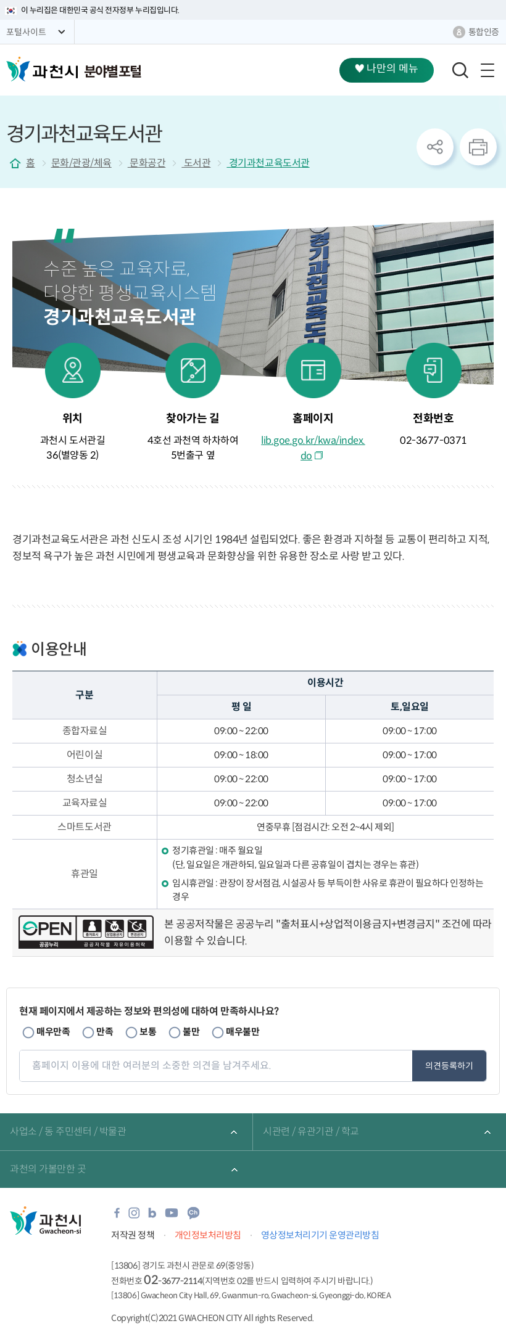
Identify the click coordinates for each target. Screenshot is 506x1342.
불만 (191, 1031)
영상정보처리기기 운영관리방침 (320, 1235)
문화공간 (147, 163)
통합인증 (483, 32)
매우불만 (242, 1031)
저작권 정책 (132, 1235)
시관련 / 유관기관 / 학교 (311, 1131)
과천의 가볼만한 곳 (48, 1169)
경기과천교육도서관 (267, 163)
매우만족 (53, 1031)
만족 (104, 1031)
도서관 (195, 163)
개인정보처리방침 (208, 1235)
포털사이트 (26, 32)
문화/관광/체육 (81, 163)
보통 (147, 1031)
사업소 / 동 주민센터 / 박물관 (68, 1131)
